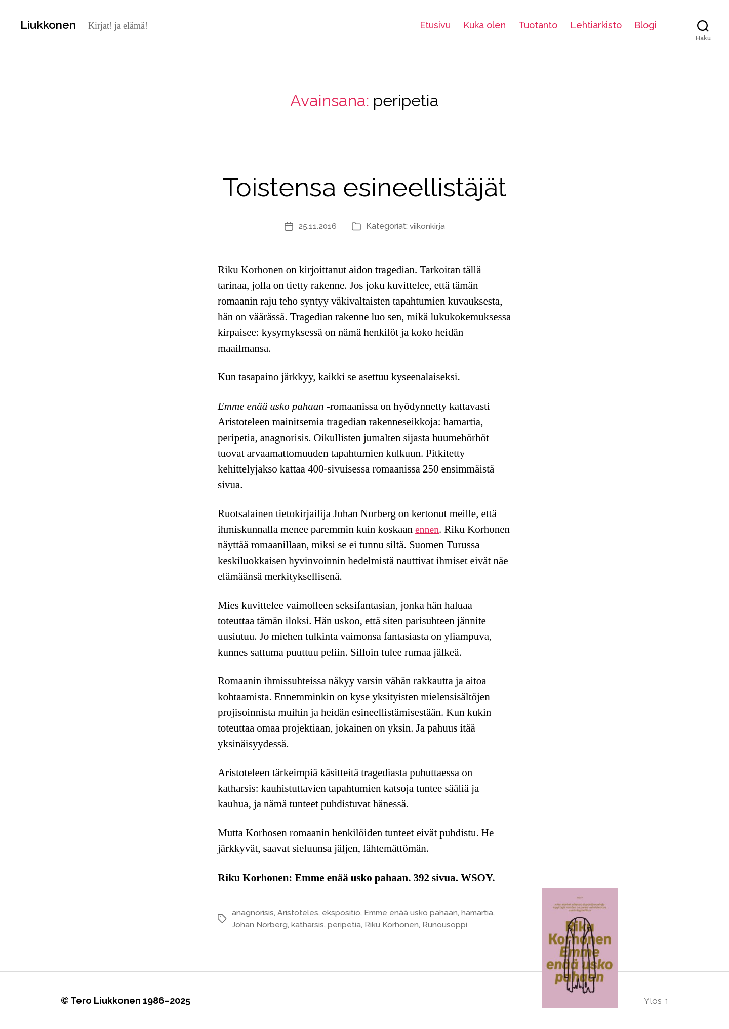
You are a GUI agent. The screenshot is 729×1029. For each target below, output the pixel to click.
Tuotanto (537, 25)
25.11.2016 (317, 226)
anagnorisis (253, 912)
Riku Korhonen (391, 924)
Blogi (645, 25)
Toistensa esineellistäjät (364, 185)
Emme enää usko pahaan (412, 912)
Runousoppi (444, 924)
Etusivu (435, 25)
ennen (427, 529)
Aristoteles (297, 912)
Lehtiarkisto (596, 25)
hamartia (479, 912)
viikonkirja (428, 226)
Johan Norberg (260, 924)
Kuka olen (484, 25)
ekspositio (341, 912)
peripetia (344, 924)
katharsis (307, 924)
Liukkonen (50, 25)
